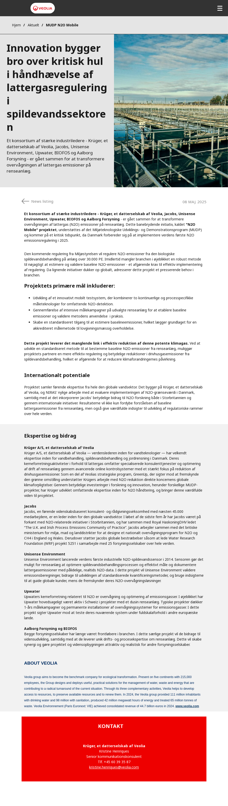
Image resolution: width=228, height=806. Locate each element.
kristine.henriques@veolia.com (114, 767)
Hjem (16, 25)
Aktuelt (33, 25)
